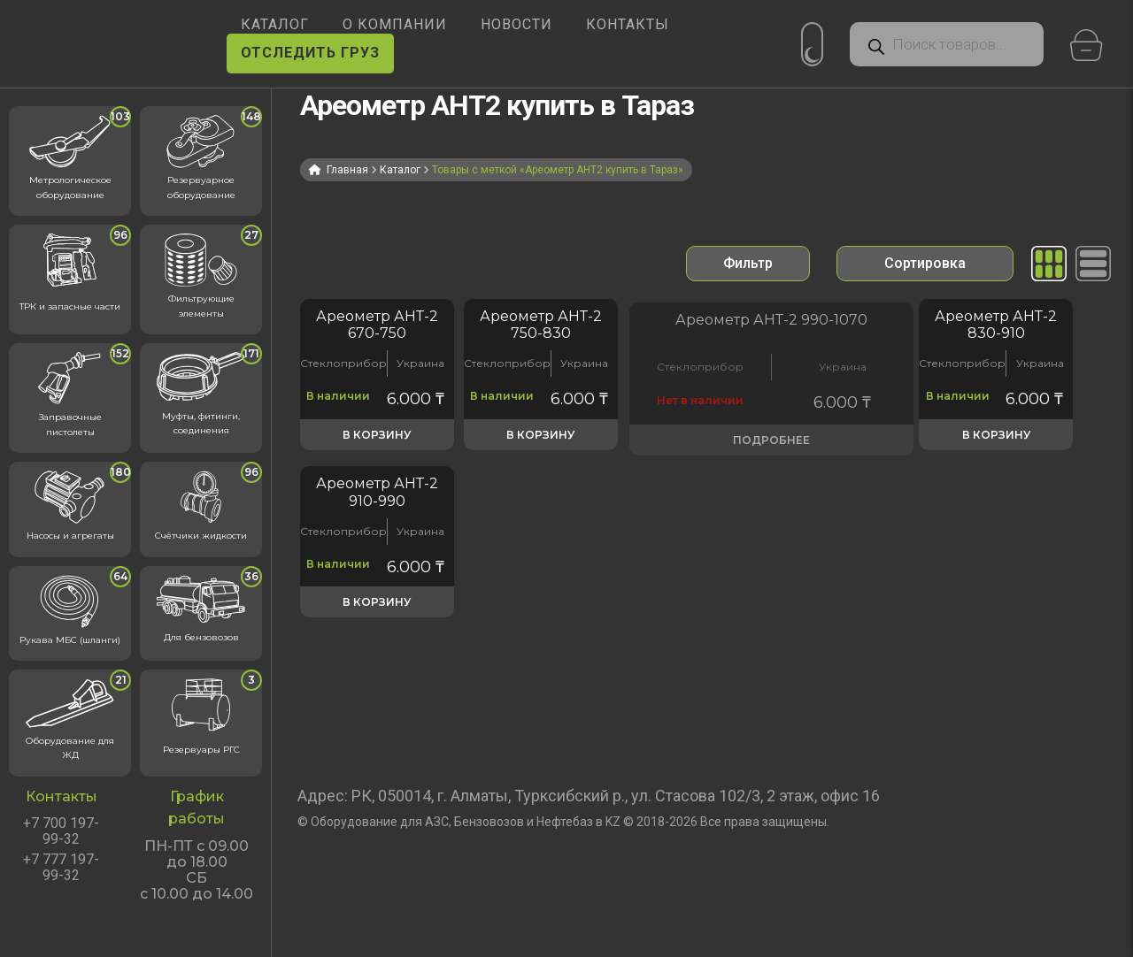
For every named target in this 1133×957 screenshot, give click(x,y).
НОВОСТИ (516, 24)
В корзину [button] (377, 455)
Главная (347, 170)
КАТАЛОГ (275, 24)
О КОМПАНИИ (395, 24)
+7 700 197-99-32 (61, 831)
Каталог (400, 170)
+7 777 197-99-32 (61, 868)
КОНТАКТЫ (627, 24)
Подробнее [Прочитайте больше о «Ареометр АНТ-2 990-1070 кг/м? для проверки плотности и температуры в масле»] (704, 455)
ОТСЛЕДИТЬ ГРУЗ (310, 52)
